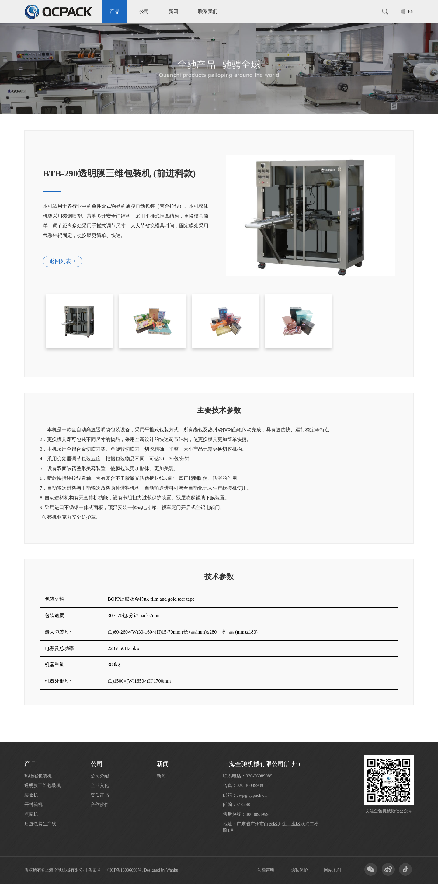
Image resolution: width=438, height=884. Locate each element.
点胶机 (31, 814)
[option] (219, 215)
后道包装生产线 (40, 823)
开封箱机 (33, 804)
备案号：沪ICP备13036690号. (115, 870)
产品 (115, 11)
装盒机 (31, 795)
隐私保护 (299, 870)
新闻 (173, 11)
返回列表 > (62, 261)
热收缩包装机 (38, 776)
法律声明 (265, 870)
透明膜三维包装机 (42, 785)
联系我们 (207, 11)
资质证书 (100, 795)
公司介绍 (100, 776)
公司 (144, 11)
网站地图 (332, 870)
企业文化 (100, 785)
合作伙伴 (100, 804)
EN (411, 11)
